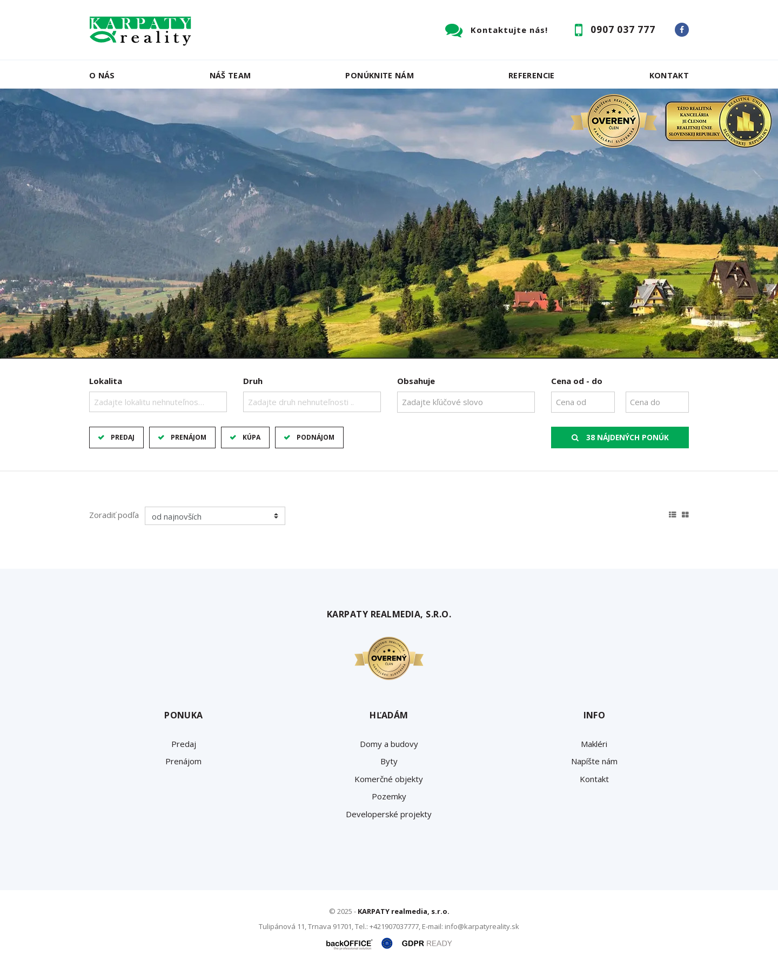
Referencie (531, 75)
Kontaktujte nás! (509, 29)
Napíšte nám (594, 761)
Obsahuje (416, 380)
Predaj (123, 437)
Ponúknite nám (379, 75)
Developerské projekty (389, 814)
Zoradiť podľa (114, 514)
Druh (253, 380)
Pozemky (389, 796)
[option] (389, 224)
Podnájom (315, 437)
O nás (102, 75)
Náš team (230, 75)
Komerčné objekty (388, 778)
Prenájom (188, 437)
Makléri (594, 743)
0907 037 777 (623, 29)
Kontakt (669, 75)
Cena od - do (576, 380)
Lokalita (105, 380)
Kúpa (251, 437)
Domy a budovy (389, 743)
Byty (389, 761)
